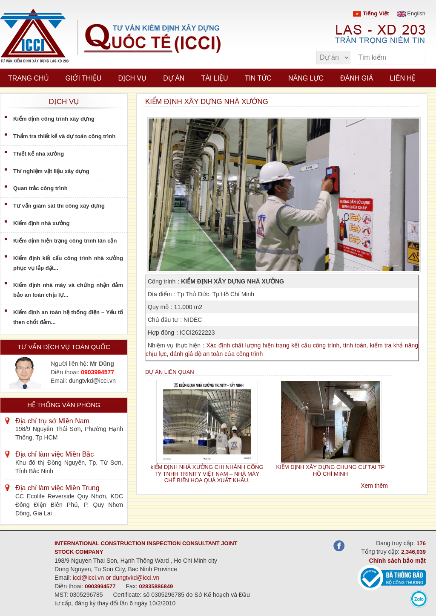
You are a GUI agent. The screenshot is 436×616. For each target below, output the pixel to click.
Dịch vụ (132, 78)
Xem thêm (374, 485)
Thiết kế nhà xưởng (38, 153)
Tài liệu (214, 78)
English (411, 13)
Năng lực (306, 78)
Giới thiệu (84, 78)
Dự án (173, 78)
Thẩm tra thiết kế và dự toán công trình (64, 136)
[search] (414, 57)
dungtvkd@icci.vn (92, 380)
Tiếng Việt (371, 13)
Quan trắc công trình (40, 188)
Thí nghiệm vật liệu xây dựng (51, 171)
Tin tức (258, 78)
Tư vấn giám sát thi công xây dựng (59, 205)
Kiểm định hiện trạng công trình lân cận (65, 240)
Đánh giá (356, 78)
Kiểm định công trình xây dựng (54, 119)
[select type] (333, 57)
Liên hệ (403, 78)
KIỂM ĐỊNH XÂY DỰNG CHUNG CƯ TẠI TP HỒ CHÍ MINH (330, 470)
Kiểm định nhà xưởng (41, 223)
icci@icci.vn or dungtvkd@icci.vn (116, 577)
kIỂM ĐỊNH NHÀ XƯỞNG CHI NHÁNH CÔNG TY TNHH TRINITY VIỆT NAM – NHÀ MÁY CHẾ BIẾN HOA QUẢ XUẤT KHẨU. (206, 473)
